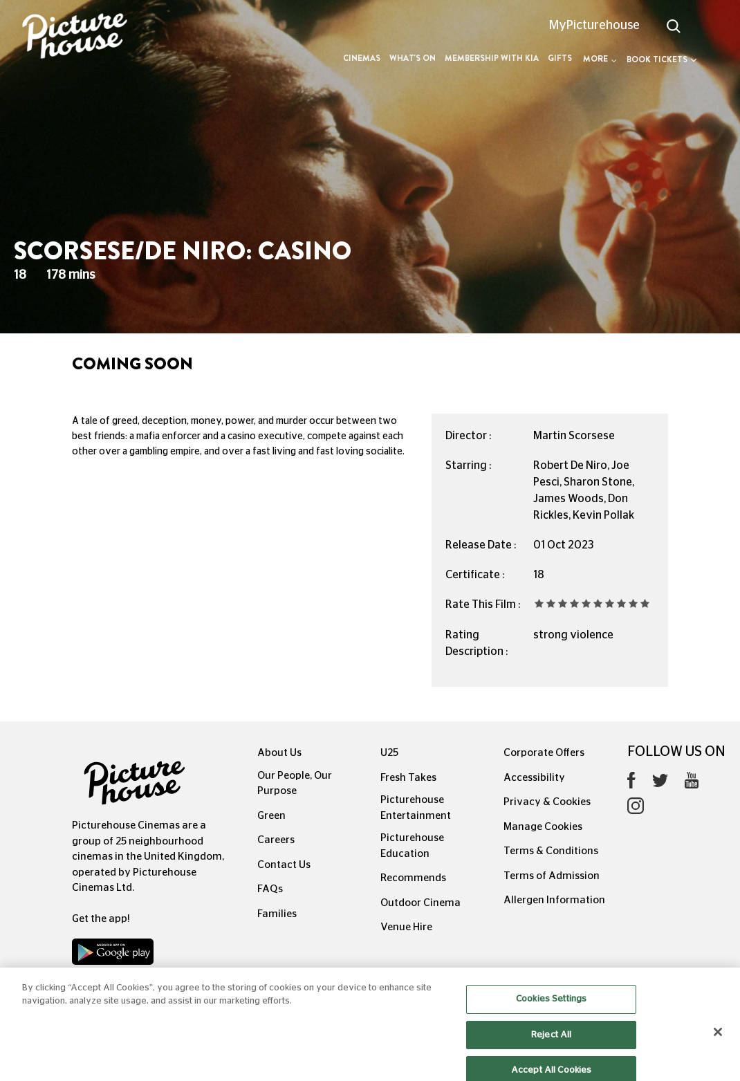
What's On (412, 58)
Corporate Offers (543, 753)
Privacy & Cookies (547, 802)
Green (271, 816)
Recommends (413, 878)
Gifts (560, 58)
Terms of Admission (551, 876)
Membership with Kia (492, 58)
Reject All (551, 1041)
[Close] (718, 1039)
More (600, 59)
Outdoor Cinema (420, 903)
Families (277, 914)
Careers (276, 840)
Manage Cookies (542, 827)
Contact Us (284, 865)
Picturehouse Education (412, 846)
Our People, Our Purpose (294, 783)
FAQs (270, 889)
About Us (279, 753)
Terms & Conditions (550, 851)
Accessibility (534, 778)
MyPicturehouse (594, 25)
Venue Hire (406, 927)
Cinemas (361, 58)
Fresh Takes (408, 778)
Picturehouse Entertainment (415, 808)
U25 (389, 753)
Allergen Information (554, 900)
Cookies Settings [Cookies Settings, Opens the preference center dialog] (551, 1006)
